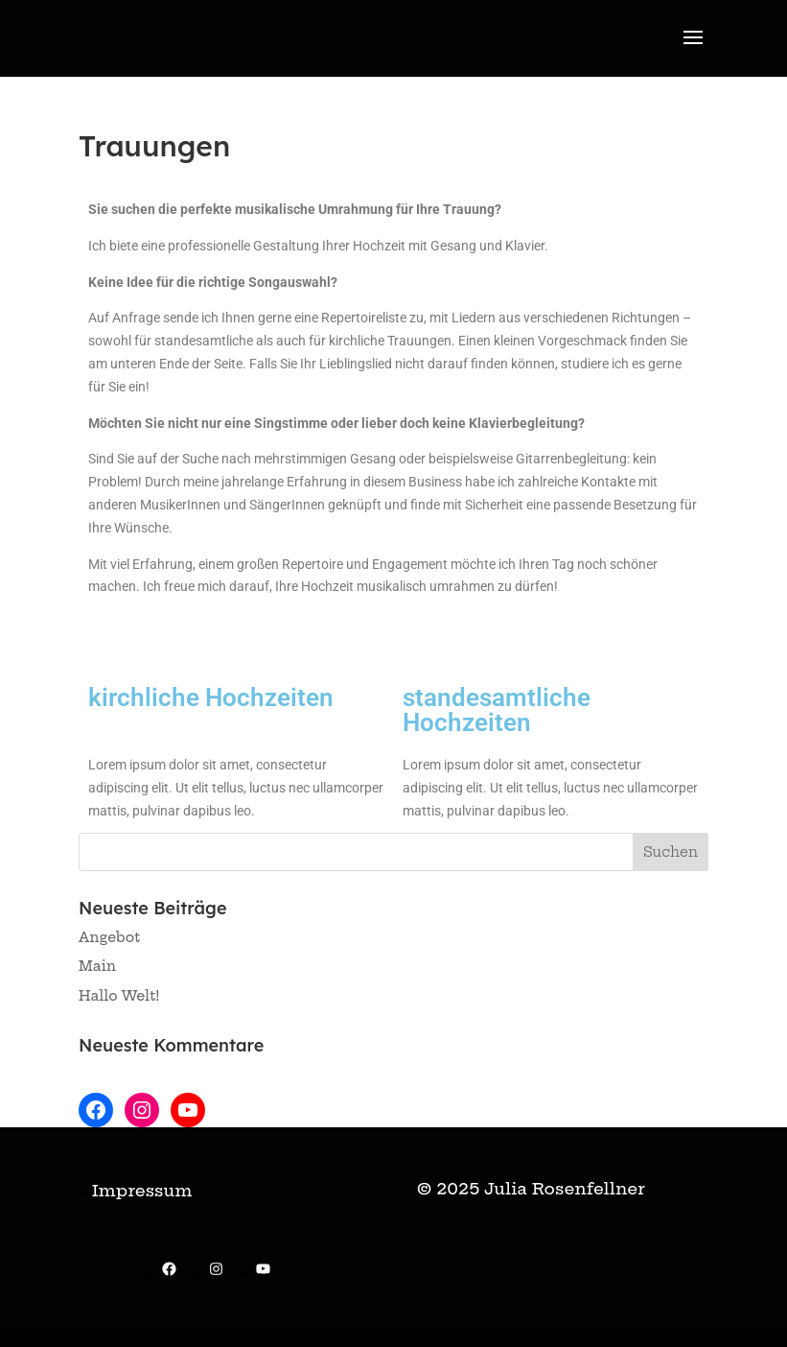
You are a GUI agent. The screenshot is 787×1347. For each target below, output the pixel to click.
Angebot (109, 937)
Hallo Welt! (119, 995)
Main (97, 966)
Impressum (142, 1190)
